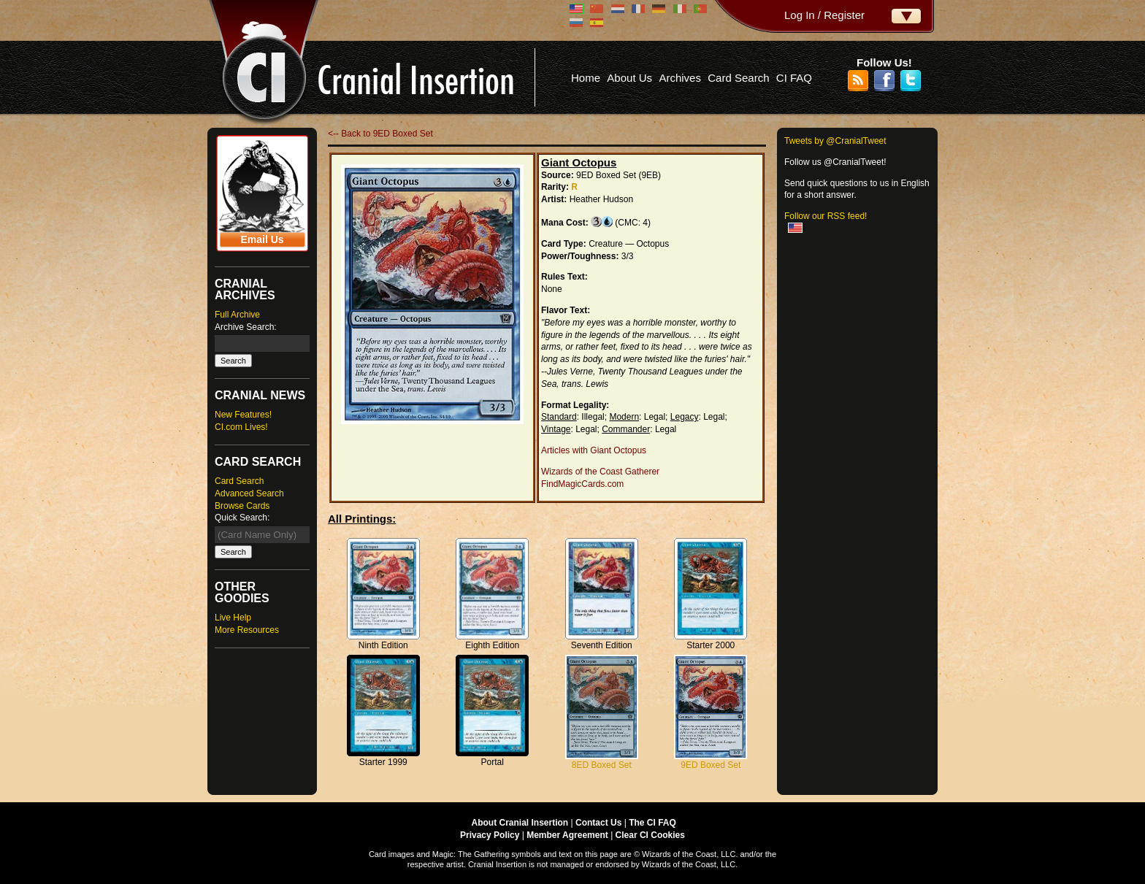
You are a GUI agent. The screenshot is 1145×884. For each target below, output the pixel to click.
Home (585, 78)
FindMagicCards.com (582, 484)
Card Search (738, 78)
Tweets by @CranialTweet (835, 141)
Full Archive (237, 315)
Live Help (233, 617)
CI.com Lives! (241, 427)
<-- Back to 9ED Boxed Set (380, 133)
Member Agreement (567, 835)
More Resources (247, 630)
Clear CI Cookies (650, 835)
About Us (629, 78)
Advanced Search (249, 493)
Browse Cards (242, 506)
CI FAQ (794, 78)
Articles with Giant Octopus (593, 450)
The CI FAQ (652, 823)
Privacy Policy (489, 835)
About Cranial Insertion (520, 823)
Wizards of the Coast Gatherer (600, 471)
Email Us (261, 239)
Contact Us (598, 823)
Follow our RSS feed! (825, 216)
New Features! (243, 415)
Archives (680, 78)
